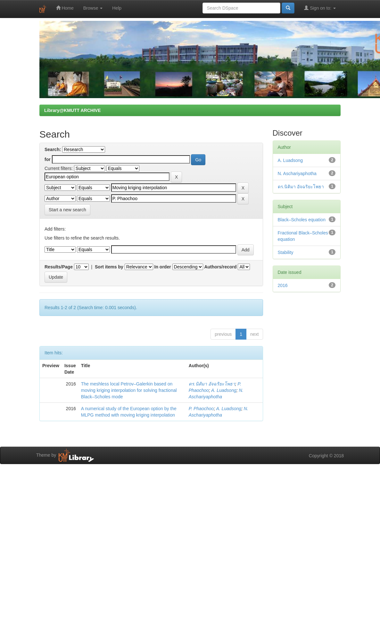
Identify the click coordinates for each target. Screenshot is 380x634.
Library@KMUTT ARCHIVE (72, 110)
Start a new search (67, 209)
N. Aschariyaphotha (297, 173)
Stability (285, 252)
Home (65, 8)
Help (116, 8)
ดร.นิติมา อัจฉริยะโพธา (212, 383)
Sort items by (109, 266)
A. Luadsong (223, 390)
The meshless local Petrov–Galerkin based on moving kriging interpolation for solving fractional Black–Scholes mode (129, 390)
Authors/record (220, 266)
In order (162, 266)
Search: (53, 149)
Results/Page (59, 266)
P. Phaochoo (201, 408)
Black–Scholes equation (302, 219)
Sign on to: (320, 8)
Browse (93, 8)
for (48, 159)
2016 (283, 285)
